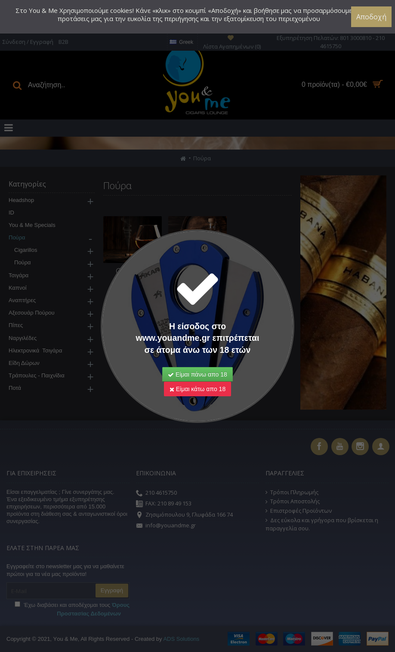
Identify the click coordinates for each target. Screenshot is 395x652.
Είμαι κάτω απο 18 (197, 389)
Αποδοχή (371, 16)
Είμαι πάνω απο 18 (197, 374)
